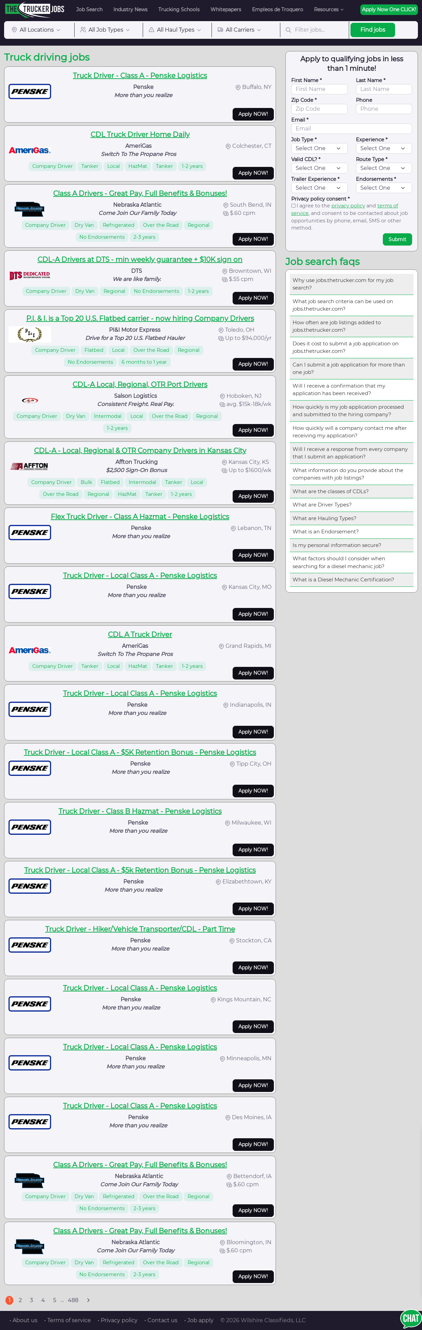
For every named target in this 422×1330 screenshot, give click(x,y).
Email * (300, 120)
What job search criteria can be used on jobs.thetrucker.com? (343, 305)
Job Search (89, 9)
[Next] (88, 1300)
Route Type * (372, 159)
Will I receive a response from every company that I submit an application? (350, 453)
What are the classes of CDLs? (331, 491)
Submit (397, 239)
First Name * (306, 80)
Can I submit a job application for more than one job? (349, 368)
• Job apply (199, 1320)
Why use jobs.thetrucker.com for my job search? (343, 284)
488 (73, 1300)
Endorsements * (376, 179)
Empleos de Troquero (277, 9)
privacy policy (348, 206)
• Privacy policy (118, 1320)
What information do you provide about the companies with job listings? (348, 474)
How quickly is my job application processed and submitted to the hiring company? (348, 411)
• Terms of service (67, 1320)
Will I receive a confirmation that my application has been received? (339, 389)
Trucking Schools (179, 9)
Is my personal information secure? (337, 545)
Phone (364, 100)
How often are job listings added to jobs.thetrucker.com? (337, 326)
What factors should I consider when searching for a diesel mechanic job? (339, 562)
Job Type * (304, 140)
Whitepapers (225, 9)
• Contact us (160, 1320)
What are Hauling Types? (325, 518)
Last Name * (371, 80)
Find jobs (372, 30)
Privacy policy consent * (320, 199)
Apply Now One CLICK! (389, 9)
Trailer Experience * (315, 179)
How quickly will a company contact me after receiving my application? (350, 432)
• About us (23, 1320)
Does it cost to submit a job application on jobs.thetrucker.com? (345, 347)
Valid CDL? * (306, 159)
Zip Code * (304, 100)
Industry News (130, 9)
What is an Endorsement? (326, 531)
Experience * (372, 140)
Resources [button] (326, 9)
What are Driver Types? (322, 504)
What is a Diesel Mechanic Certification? (343, 579)
